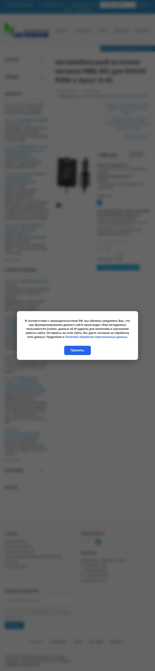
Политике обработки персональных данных (96, 337)
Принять (77, 350)
